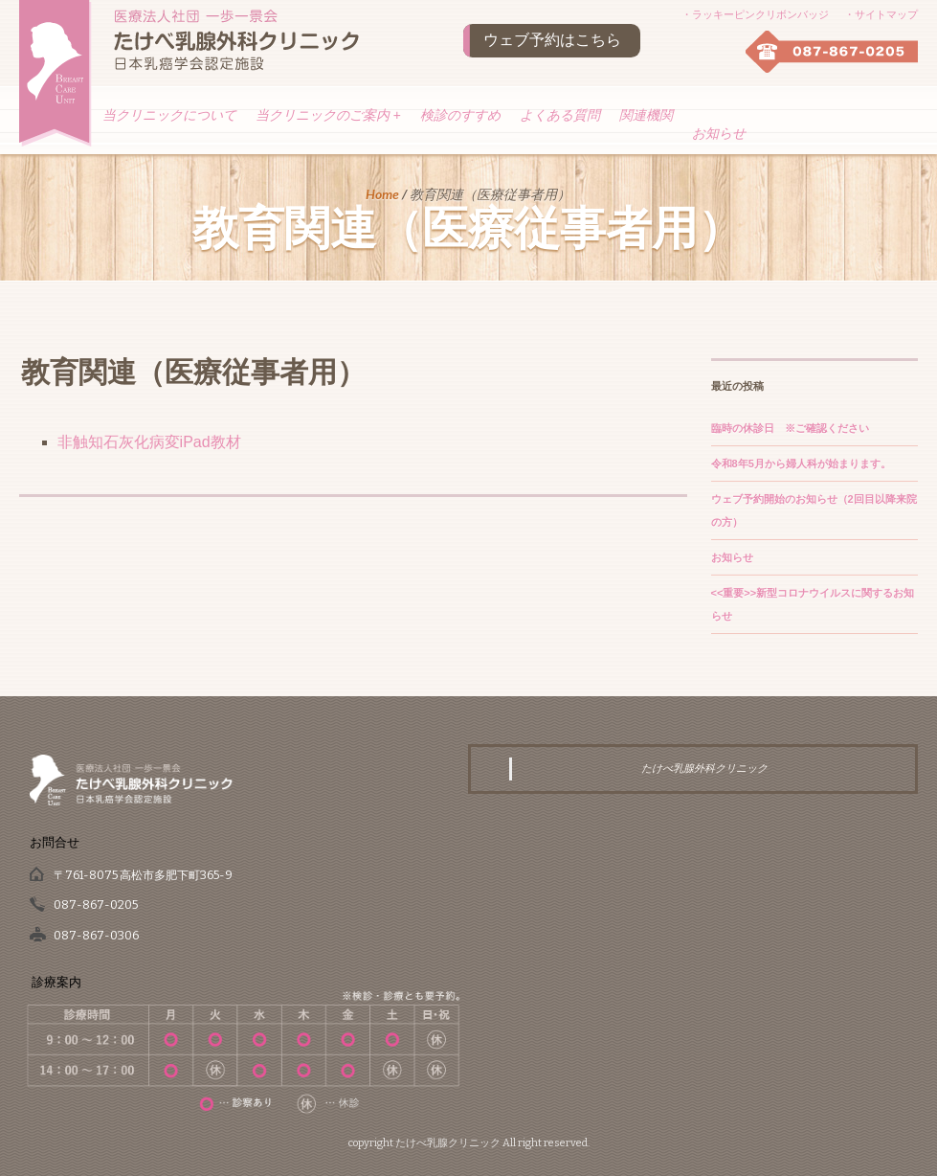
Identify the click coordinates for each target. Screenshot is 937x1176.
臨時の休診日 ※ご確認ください (790, 428)
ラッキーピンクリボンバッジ (760, 14)
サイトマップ (886, 14)
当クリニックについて (169, 115)
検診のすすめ (460, 115)
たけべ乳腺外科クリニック (704, 768)
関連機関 (646, 115)
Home (382, 194)
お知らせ (719, 133)
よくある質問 (560, 115)
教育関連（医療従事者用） (193, 372)
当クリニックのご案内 (328, 115)
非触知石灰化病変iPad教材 (149, 442)
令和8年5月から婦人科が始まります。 (801, 463)
